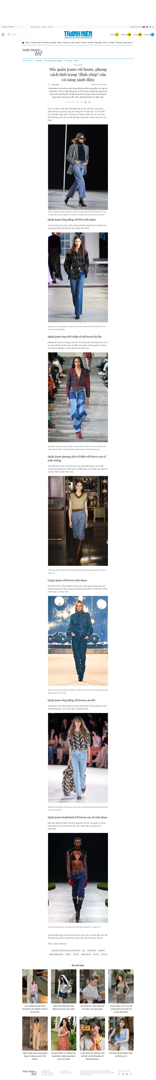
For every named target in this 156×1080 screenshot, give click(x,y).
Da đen (76, 954)
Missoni (101, 951)
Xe (109, 42)
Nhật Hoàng (55, 85)
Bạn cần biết (35, 27)
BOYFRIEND (91, 951)
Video (112, 42)
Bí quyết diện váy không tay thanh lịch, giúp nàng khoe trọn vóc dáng (64, 1056)
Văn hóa (78, 42)
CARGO (68, 954)
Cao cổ (104, 954)
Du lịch (72, 42)
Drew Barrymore (56, 954)
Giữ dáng (39, 61)
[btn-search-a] (9, 34)
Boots (50, 109)
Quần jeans (86, 954)
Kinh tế (39, 42)
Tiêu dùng (118, 42)
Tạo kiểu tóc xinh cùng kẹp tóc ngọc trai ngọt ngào (92, 1007)
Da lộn (96, 954)
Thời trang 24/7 (27, 61)
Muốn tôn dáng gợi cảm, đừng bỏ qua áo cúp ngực (64, 1007)
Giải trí (84, 42)
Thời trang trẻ (127, 42)
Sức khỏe (53, 42)
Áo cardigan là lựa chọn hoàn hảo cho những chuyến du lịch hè (35, 1009)
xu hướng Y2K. (62, 592)
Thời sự (27, 42)
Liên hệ (50, 27)
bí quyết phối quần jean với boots (65, 951)
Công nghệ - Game (100, 42)
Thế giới (33, 42)
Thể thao (90, 42)
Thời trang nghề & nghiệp (53, 61)
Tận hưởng (68, 61)
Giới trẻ (59, 42)
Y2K (83, 951)
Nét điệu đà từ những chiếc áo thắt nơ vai (121, 1054)
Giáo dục (66, 42)
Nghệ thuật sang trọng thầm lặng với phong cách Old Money (35, 1056)
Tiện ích (43, 27)
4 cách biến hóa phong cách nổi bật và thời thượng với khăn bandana (92, 1056)
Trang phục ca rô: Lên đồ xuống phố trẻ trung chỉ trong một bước (121, 1009)
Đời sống (46, 42)
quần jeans (63, 225)
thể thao (103, 212)
